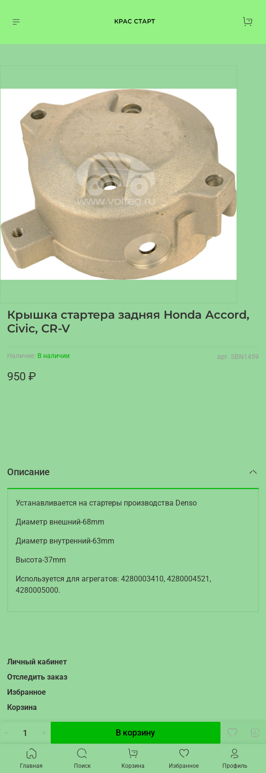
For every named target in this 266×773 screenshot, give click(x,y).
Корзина (22, 707)
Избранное (26, 692)
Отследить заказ (37, 676)
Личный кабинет (37, 661)
